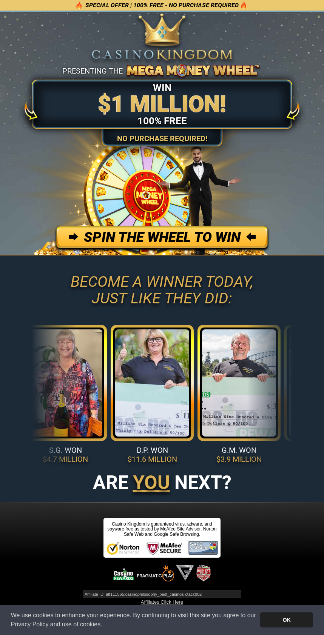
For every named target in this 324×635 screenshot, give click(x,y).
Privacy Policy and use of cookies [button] (55, 624)
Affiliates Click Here (162, 602)
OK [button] (286, 620)
